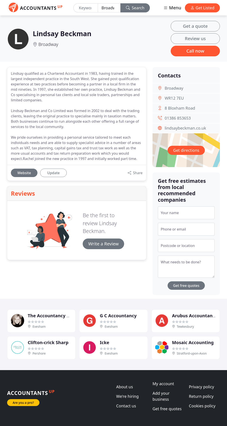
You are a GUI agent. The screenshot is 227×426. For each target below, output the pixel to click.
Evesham (39, 326)
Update (53, 172)
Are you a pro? (23, 402)
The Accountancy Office (54, 316)
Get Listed (202, 7)
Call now (195, 51)
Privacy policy (201, 386)
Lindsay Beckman (62, 33)
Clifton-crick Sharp (48, 342)
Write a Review (103, 244)
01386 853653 (178, 118)
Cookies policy (202, 405)
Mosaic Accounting (193, 342)
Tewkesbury (185, 326)
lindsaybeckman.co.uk (185, 128)
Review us (195, 38)
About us (124, 386)
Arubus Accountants (194, 316)
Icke (104, 342)
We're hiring (127, 396)
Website (24, 172)
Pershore (39, 353)
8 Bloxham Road (180, 108)
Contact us (126, 405)
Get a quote (195, 26)
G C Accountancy (118, 316)
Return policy (201, 396)
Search (135, 7)
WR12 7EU (174, 98)
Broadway (48, 44)
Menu (172, 8)
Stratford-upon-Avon (192, 353)
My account (163, 383)
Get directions (186, 150)
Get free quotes (186, 285)
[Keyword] (85, 7)
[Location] (109, 7)
